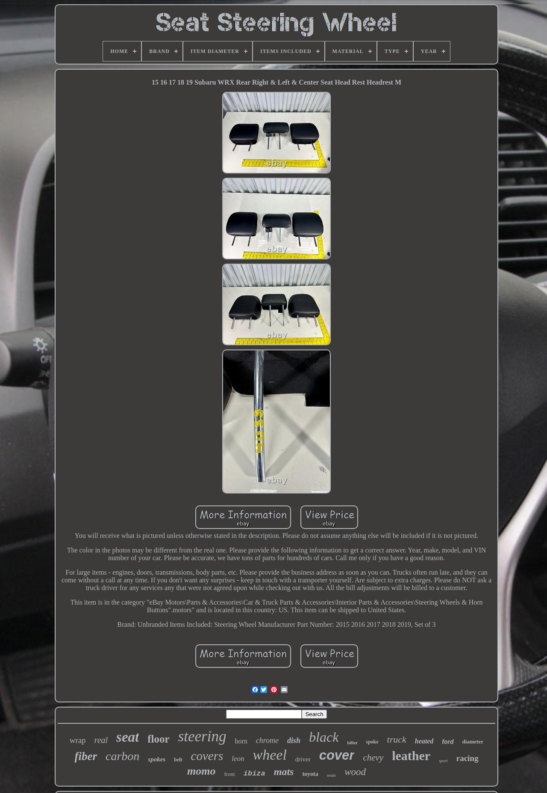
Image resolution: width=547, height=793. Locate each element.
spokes (156, 759)
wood (355, 772)
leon (238, 759)
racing (467, 758)
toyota (310, 774)
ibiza (254, 774)
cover (337, 755)
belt (178, 760)
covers (207, 756)
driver (303, 759)
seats (331, 775)
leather (411, 756)
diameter (473, 741)
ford (447, 741)
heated (424, 741)
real (101, 740)
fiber (86, 756)
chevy (373, 757)
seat (127, 737)
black (323, 737)
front (229, 774)
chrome (267, 740)
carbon (122, 756)
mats (284, 771)
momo (201, 771)
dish (293, 740)
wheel (270, 755)
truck (396, 739)
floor (158, 739)
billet (352, 742)
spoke (372, 742)
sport (443, 760)
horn (241, 741)
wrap (78, 740)
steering (202, 736)
